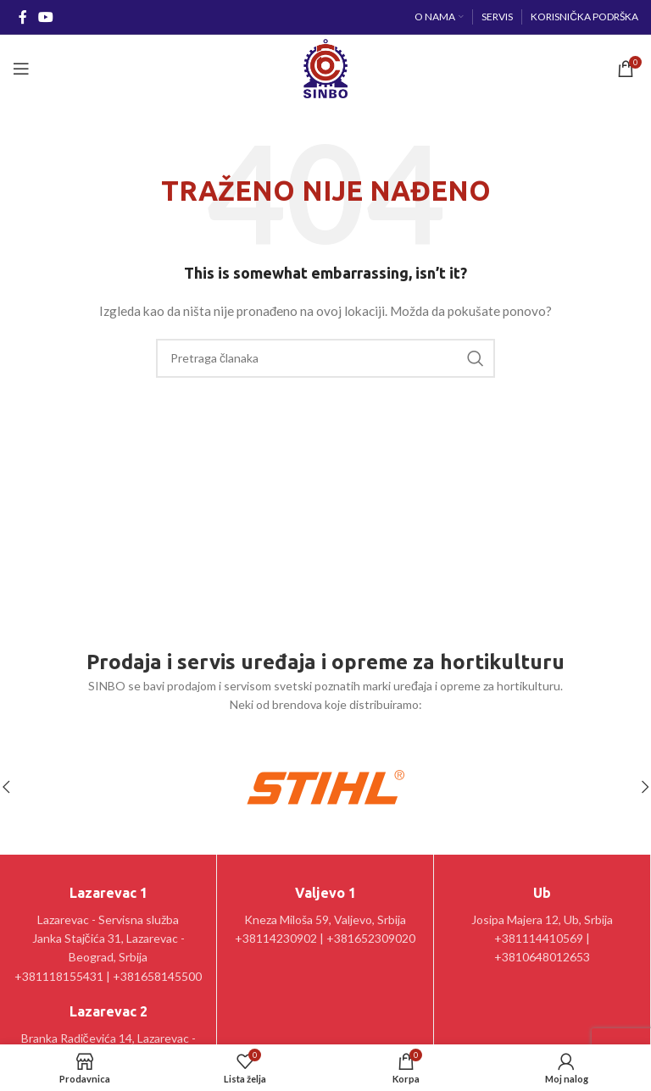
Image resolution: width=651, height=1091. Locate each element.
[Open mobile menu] (21, 69)
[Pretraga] (325, 358)
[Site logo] (325, 67)
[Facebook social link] (22, 17)
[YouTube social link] (45, 17)
